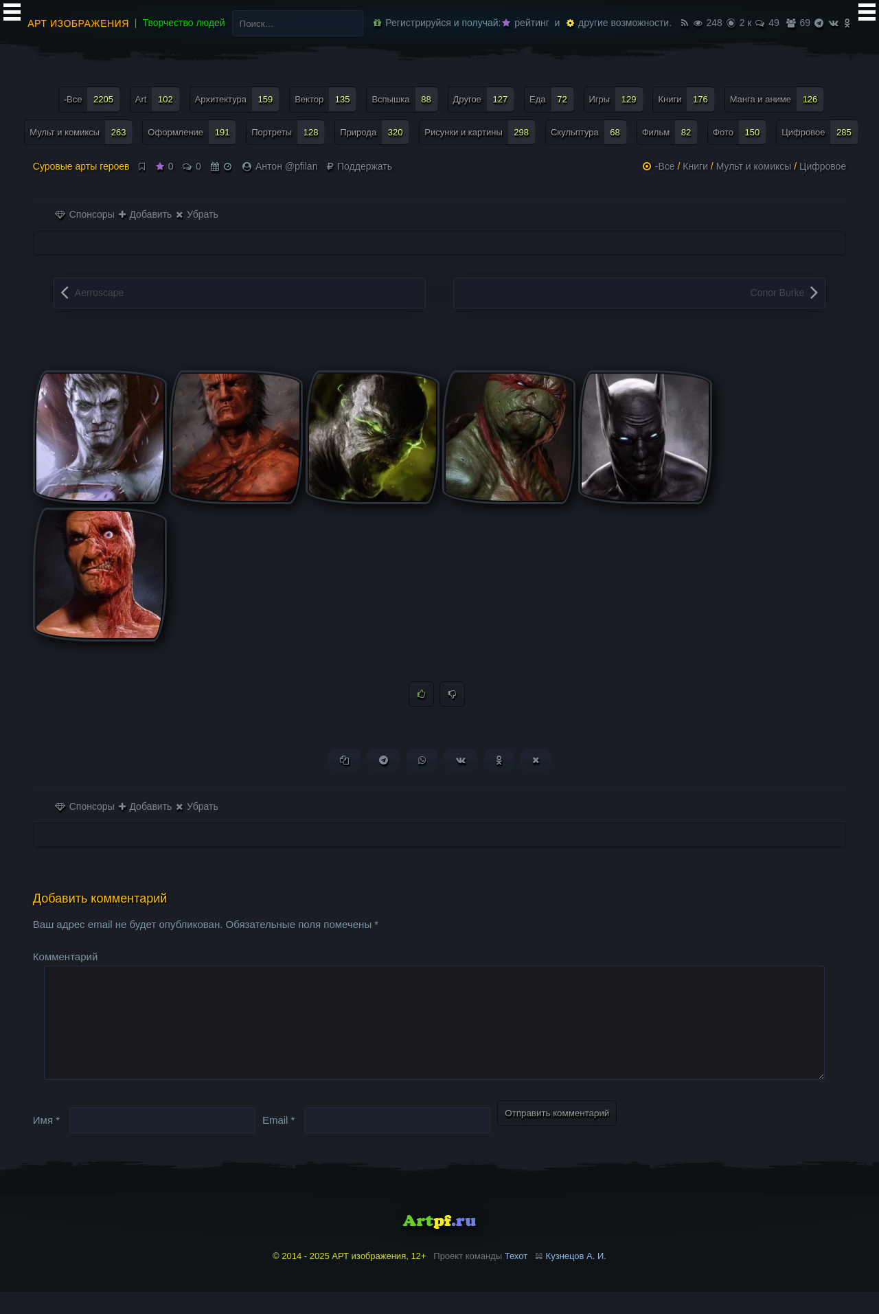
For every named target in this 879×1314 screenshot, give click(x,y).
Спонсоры (85, 214)
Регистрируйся (412, 22)
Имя (46, 1142)
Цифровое (822, 166)
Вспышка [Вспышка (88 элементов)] (404, 99)
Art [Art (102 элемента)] (157, 99)
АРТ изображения (78, 23)
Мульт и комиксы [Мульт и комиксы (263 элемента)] (81, 132)
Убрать (197, 214)
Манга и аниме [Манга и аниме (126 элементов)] (777, 99)
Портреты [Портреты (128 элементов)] (288, 132)
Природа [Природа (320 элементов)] (374, 132)
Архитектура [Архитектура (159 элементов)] (237, 99)
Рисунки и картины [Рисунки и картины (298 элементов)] (480, 132)
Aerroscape (99, 292)
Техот (516, 1278)
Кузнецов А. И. (576, 1278)
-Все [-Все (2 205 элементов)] (92, 99)
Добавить (145, 214)
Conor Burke (778, 292)
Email (278, 1142)
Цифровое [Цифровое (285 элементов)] (819, 132)
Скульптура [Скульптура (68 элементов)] (589, 132)
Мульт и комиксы (754, 166)
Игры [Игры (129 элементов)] (616, 99)
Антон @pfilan (286, 166)
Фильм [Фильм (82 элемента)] (670, 132)
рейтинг (525, 22)
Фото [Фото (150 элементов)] (739, 132)
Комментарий (65, 957)
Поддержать (359, 166)
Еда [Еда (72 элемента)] (551, 99)
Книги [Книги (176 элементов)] (686, 99)
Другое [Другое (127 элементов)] (484, 99)
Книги (695, 166)
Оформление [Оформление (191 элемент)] (192, 132)
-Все (665, 166)
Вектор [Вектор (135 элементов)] (325, 99)
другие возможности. (619, 22)
